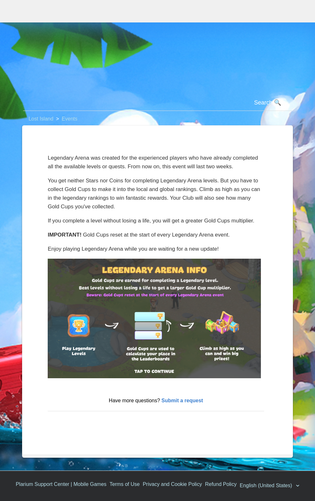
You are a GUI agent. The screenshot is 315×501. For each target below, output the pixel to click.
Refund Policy (221, 484)
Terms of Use (124, 484)
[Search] (157, 103)
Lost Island (40, 118)
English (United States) (267, 485)
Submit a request (182, 400)
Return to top (66, 421)
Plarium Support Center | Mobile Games (61, 484)
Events (69, 118)
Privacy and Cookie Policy (172, 484)
